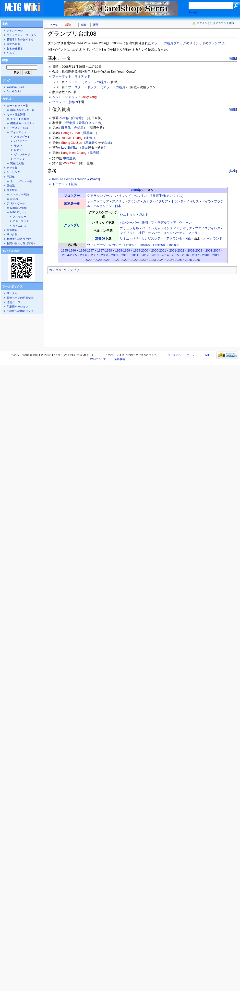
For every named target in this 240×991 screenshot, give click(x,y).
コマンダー (20, 158)
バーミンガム (151, 228)
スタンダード (22, 136)
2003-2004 (212, 250)
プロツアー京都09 (65, 102)
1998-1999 (122, 250)
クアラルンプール (99, 196)
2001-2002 (176, 250)
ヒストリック (21, 221)
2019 (215, 255)
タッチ (93, 123)
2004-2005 (69, 255)
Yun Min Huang (72, 138)
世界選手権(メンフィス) (166, 196)
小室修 (64, 118)
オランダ (177, 201)
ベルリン (140, 196)
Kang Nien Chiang (73, 152)
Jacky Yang (88, 97)
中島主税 (69, 158)
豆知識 (11, 185)
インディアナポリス (178, 228)
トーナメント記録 (65, 184)
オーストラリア (98, 201)
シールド (74, 82)
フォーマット (61, 76)
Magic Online (18, 207)
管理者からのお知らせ (20, 39)
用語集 (11, 176)
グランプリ (216, 43)
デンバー (154, 233)
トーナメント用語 (21, 181)
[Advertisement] (87, 310)
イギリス (192, 201)
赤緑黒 (79, 128)
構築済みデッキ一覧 (22, 110)
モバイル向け (11, 250)
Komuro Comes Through (69, 179)
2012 (145, 255)
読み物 (14, 199)
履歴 (95, 24)
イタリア (161, 201)
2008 (104, 255)
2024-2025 (174, 260)
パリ (135, 238)
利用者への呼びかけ (19, 238)
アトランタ (174, 238)
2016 (185, 255)
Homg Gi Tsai (70, 133)
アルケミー (19, 216)
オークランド (212, 238)
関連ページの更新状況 (20, 297)
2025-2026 (192, 260)
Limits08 (159, 245)
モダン (18, 145)
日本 (118, 206)
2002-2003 (194, 250)
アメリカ (118, 201)
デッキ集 (12, 167)
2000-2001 (158, 250)
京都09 (100, 238)
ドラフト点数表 (19, 118)
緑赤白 (90, 138)
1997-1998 (104, 250)
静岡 (145, 222)
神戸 (141, 233)
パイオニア (20, 141)
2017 (195, 255)
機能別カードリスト (22, 123)
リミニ (124, 238)
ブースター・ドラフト (84, 87)
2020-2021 (102, 260)
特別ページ (13, 302)
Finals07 (144, 245)
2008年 (136, 190)
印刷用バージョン (17, 306)
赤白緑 (86, 147)
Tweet (193, 12)
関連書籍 (12, 230)
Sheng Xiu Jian (71, 142)
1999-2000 (140, 250)
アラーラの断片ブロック (168, 43)
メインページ (15, 30)
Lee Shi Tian (70, 147)
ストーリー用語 (19, 194)
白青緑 (77, 118)
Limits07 (130, 245)
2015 (175, 255)
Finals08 (173, 245)
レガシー (115, 245)
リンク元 (12, 293)
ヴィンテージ (96, 245)
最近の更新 (13, 44)
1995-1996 (68, 250)
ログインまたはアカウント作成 (215, 23)
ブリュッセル (129, 228)
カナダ (148, 201)
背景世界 (12, 189)
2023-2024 (156, 260)
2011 (135, 255)
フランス (134, 201)
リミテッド (197, 43)
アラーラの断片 (95, 82)
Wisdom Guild (15, 87)
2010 (124, 255)
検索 (5, 60)
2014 (165, 255)
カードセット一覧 (17, 105)
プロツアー (72, 196)
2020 (87, 260)
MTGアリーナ (18, 212)
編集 (233, 58)
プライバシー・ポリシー (182, 354)
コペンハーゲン (174, 233)
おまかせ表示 (15, 48)
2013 (155, 255)
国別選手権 (72, 203)
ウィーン (185, 222)
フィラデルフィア (163, 222)
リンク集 (12, 234)
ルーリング (13, 172)
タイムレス (19, 225)
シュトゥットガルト (134, 214)
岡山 (188, 238)
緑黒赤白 (89, 133)
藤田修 (66, 128)
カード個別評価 (16, 114)
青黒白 (83, 123)
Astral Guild (14, 91)
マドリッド (128, 233)
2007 (94, 255)
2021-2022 (120, 260)
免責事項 (119, 359)
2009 (114, 255)
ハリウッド (123, 196)
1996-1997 (86, 250)
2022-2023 (138, 260)
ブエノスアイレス (207, 228)
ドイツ (206, 201)
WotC (95, 179)
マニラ (193, 233)
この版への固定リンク (20, 310)
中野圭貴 (69, 123)
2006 (83, 255)
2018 (205, 255)
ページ (54, 24)
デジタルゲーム (16, 203)
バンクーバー (129, 222)
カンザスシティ (152, 238)
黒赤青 (90, 142)
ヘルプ (11, 52)
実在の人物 (17, 163)
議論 (68, 24)
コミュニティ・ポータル (21, 34)
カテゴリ (55, 270)
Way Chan (70, 163)
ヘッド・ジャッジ (65, 97)
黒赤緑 (94, 152)
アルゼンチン (102, 206)
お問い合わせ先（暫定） (21, 243)
